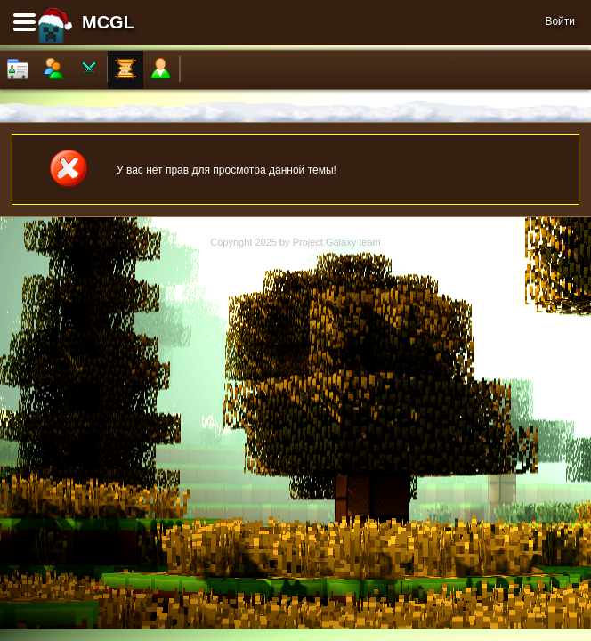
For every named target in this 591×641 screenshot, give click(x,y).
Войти (560, 21)
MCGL (108, 22)
